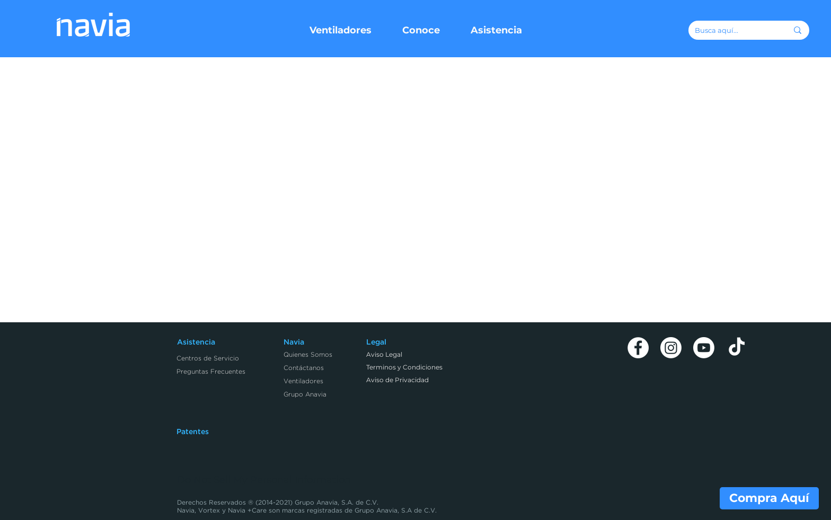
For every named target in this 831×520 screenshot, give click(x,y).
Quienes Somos (308, 355)
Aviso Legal (384, 354)
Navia (294, 342)
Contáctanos (304, 368)
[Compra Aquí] (769, 498)
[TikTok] (736, 347)
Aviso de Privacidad (397, 380)
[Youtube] (703, 347)
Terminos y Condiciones (404, 367)
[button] (340, 30)
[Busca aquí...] (733, 30)
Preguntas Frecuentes (210, 372)
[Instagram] (671, 347)
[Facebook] (638, 347)
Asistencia (196, 342)
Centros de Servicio (207, 359)
